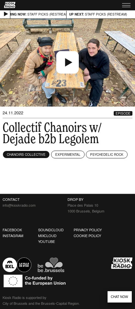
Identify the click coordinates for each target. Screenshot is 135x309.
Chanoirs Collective (26, 154)
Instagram (13, 235)
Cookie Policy (87, 235)
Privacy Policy (88, 230)
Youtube (46, 241)
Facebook (12, 230)
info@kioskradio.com (19, 205)
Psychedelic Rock (106, 154)
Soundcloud (51, 230)
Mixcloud (47, 235)
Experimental (67, 154)
